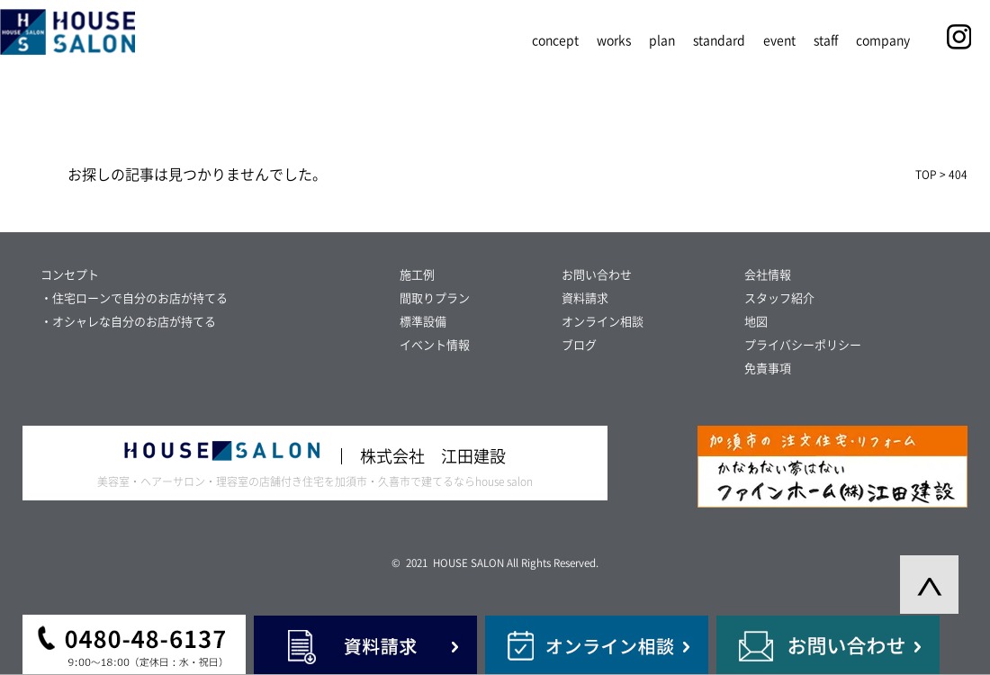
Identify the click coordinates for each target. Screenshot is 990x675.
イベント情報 (435, 345)
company (883, 40)
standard (719, 40)
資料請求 (585, 298)
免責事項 (767, 368)
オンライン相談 (603, 322)
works (614, 40)
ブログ (579, 345)
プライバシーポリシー (802, 345)
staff (826, 40)
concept (555, 40)
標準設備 (423, 322)
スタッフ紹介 (779, 298)
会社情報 (767, 275)
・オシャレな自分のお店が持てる (128, 322)
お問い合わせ (597, 275)
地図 (756, 322)
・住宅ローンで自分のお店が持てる (134, 298)
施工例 (417, 275)
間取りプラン (435, 298)
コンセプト (69, 275)
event (779, 40)
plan (662, 40)
